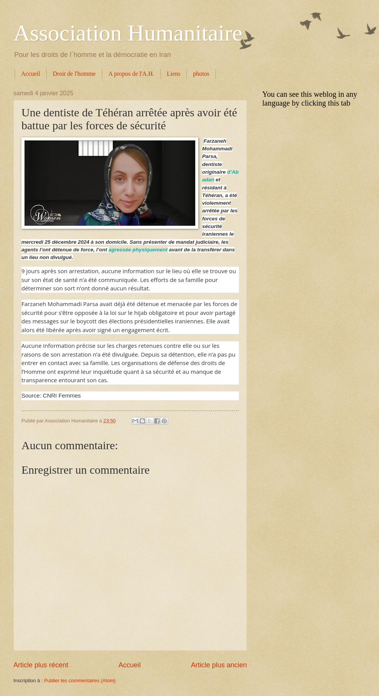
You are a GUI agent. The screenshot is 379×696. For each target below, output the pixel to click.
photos (201, 73)
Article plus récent (40, 665)
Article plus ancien (219, 665)
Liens (174, 73)
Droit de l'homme (74, 73)
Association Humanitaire (127, 33)
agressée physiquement (138, 250)
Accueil (30, 73)
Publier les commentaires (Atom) (80, 680)
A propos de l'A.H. (131, 73)
